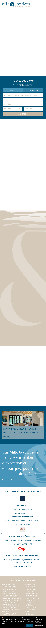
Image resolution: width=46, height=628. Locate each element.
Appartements (29, 615)
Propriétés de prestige (32, 600)
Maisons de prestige (31, 597)
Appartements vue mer (32, 588)
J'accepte (29, 625)
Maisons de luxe (8, 615)
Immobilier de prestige (30, 595)
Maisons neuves (30, 609)
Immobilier (27, 611)
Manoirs (28, 602)
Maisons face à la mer (9, 591)
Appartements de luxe (9, 613)
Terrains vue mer (30, 590)
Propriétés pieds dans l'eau (11, 602)
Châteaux (28, 604)
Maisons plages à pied (9, 608)
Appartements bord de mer (11, 588)
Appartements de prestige (32, 599)
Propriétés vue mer (31, 593)
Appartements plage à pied (10, 609)
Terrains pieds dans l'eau (10, 600)
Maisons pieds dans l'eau (10, 597)
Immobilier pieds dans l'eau (9, 595)
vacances (33, 90)
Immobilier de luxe (7, 611)
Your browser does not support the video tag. (23, 42)
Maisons (28, 613)
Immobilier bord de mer (8, 584)
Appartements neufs (31, 608)
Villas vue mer (29, 591)
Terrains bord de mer (9, 590)
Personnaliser (39, 625)
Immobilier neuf (28, 606)
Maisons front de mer (9, 593)
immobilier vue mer (29, 584)
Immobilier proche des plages (10, 606)
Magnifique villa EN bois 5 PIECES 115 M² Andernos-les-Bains (20, 432)
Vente (13, 90)
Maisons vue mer (30, 586)
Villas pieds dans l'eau (9, 604)
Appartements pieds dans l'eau (12, 599)
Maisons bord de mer (9, 586)
